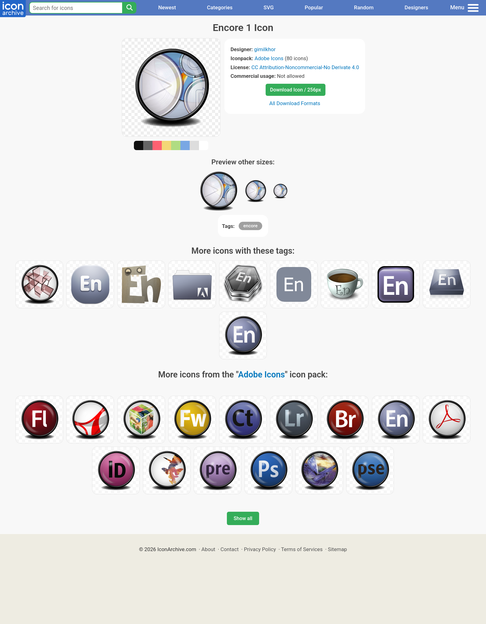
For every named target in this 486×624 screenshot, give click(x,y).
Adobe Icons (268, 58)
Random (363, 7)
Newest (167, 7)
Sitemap (337, 549)
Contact (229, 549)
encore (250, 226)
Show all (243, 518)
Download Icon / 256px (295, 90)
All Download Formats (294, 103)
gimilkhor (265, 49)
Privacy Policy (260, 549)
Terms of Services (302, 549)
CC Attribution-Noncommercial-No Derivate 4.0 (305, 67)
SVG (268, 7)
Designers (416, 7)
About (208, 549)
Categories (220, 7)
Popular (314, 7)
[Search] (129, 8)
